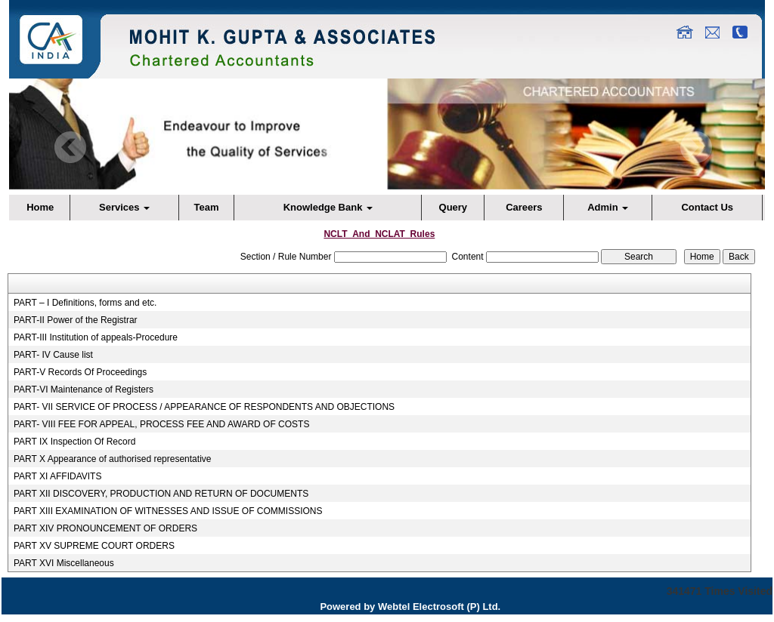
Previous (70, 147)
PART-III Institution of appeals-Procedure (96, 337)
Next (696, 147)
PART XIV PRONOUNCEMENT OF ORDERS (105, 528)
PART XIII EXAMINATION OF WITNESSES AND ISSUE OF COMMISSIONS (168, 511)
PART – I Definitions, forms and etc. (85, 302)
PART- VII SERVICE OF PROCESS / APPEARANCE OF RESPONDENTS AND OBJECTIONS (204, 407)
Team (206, 207)
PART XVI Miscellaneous (64, 563)
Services (124, 207)
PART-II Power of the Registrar (76, 320)
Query (453, 207)
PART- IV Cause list (53, 354)
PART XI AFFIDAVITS (57, 476)
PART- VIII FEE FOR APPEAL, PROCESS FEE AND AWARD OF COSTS (161, 424)
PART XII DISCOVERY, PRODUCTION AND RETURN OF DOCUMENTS (161, 493)
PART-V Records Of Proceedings (80, 372)
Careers (524, 207)
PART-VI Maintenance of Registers (83, 389)
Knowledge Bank (328, 207)
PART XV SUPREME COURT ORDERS (94, 545)
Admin (607, 207)
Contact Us (707, 207)
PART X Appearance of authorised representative (113, 459)
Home (40, 207)
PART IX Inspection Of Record (74, 441)
